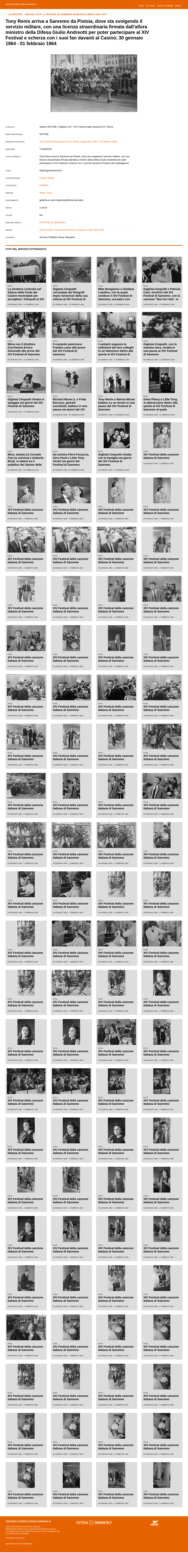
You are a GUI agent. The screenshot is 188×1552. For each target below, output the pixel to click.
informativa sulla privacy (15, 1538)
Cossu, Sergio (47, 178)
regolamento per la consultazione (19, 1544)
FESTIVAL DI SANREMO (53, 222)
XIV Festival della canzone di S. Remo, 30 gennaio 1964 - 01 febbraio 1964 (78, 141)
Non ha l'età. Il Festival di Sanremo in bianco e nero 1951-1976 (67, 14)
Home (142, 5)
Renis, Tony (46, 193)
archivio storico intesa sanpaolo (28, 4)
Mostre (178, 6)
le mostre (16, 14)
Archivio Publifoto (165, 6)
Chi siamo (150, 6)
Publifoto (44, 185)
